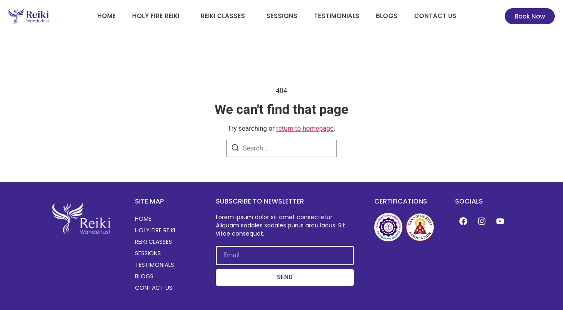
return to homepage (305, 128)
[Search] (235, 149)
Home (106, 16)
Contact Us (435, 16)
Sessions (282, 16)
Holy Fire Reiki (155, 16)
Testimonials (336, 16)
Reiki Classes (223, 16)
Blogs (387, 16)
